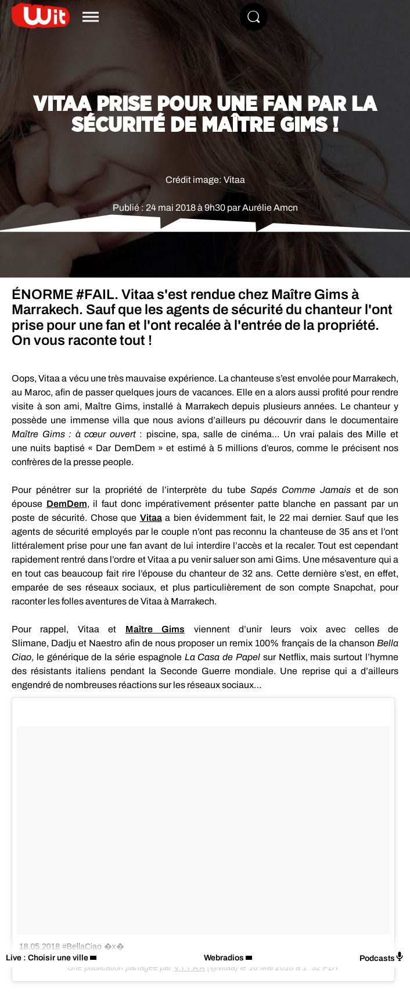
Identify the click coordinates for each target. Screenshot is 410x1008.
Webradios (224, 957)
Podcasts (381, 957)
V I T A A (189, 967)
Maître (155, 629)
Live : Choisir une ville (47, 957)
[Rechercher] (254, 17)
